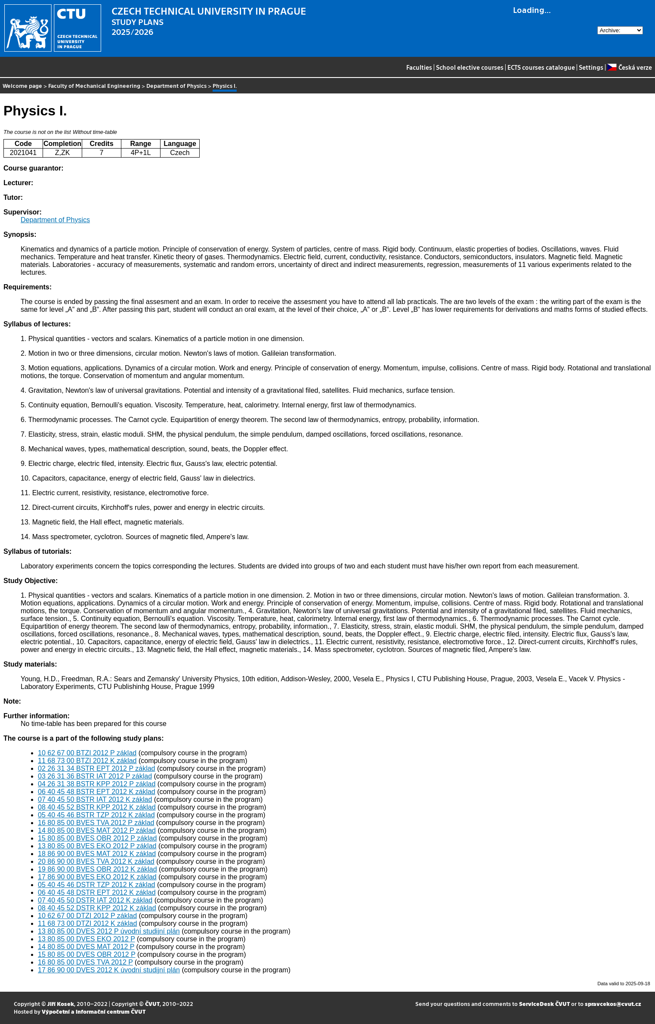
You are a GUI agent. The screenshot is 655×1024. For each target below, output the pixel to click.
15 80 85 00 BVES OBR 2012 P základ (97, 838)
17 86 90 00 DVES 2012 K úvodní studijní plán (109, 970)
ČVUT (152, 1003)
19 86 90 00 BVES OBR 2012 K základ (97, 869)
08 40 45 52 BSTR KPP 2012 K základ (97, 807)
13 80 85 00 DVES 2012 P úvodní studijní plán (109, 931)
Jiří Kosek (60, 1003)
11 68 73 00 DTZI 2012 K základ (87, 923)
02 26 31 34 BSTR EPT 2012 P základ (96, 768)
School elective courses (470, 67)
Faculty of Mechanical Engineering (94, 85)
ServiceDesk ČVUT (544, 1003)
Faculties (419, 67)
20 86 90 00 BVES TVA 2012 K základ (96, 861)
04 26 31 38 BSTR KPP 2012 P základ (96, 784)
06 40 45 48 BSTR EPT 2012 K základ (96, 791)
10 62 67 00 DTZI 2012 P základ (87, 915)
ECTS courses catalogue (541, 67)
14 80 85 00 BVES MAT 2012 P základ (97, 830)
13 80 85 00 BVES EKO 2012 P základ (97, 846)
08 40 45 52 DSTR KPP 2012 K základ (97, 908)
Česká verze (629, 67)
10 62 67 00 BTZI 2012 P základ (87, 753)
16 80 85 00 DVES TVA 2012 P (85, 962)
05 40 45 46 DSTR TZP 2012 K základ (96, 884)
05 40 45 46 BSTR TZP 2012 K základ (96, 815)
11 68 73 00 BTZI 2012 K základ (87, 760)
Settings (591, 67)
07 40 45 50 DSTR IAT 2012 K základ (95, 900)
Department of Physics (176, 85)
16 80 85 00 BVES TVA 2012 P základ (96, 822)
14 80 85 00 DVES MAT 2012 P (86, 946)
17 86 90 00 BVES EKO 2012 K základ (97, 877)
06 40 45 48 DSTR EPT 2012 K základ (97, 892)
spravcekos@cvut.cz (613, 1003)
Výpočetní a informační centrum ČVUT (93, 1011)
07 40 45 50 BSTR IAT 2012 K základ (95, 799)
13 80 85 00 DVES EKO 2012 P (86, 939)
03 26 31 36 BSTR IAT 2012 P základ (95, 776)
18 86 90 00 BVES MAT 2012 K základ (97, 853)
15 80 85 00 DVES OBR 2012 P (87, 954)
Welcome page (22, 85)
